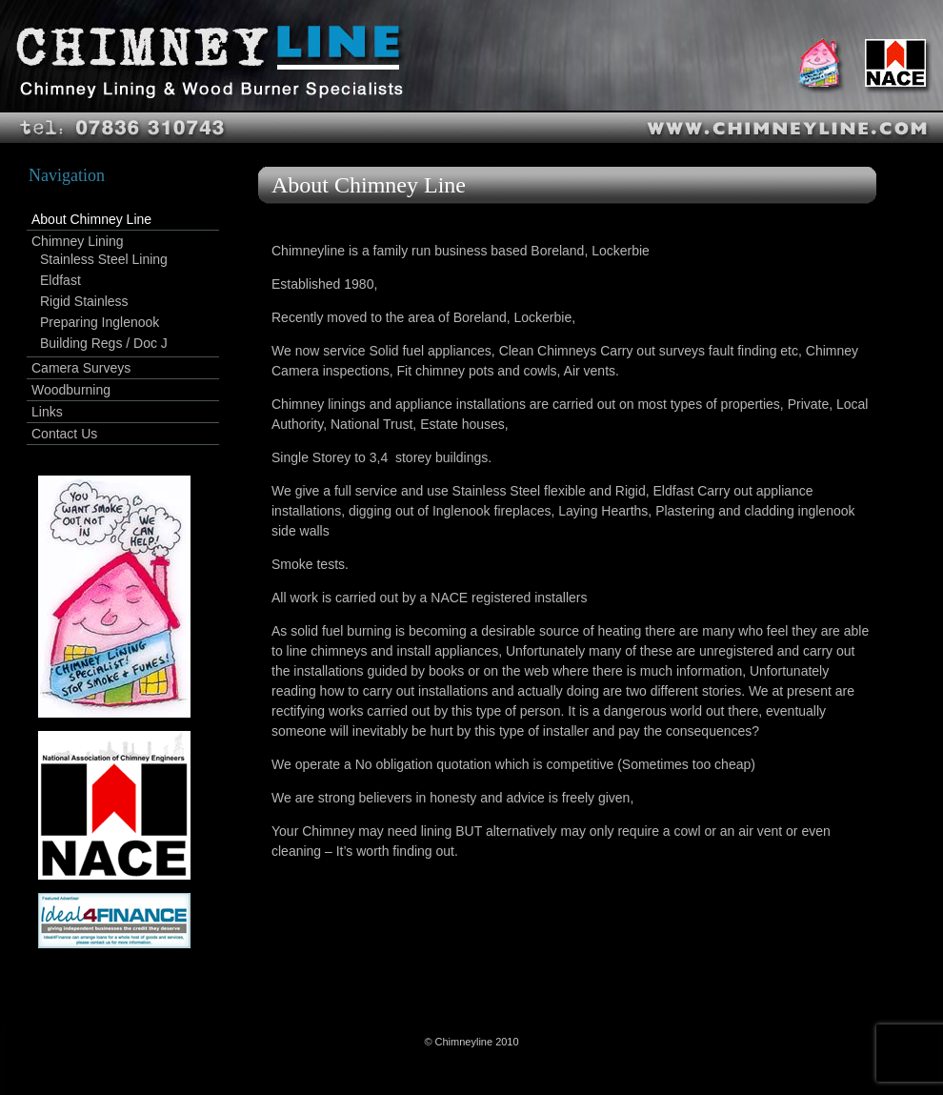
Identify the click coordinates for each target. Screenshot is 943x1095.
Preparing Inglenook (99, 322)
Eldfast (60, 280)
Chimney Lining (77, 241)
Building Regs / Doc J (104, 343)
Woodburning (70, 389)
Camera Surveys (80, 367)
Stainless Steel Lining (104, 259)
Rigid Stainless (84, 301)
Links (47, 411)
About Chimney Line (91, 219)
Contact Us (64, 433)
